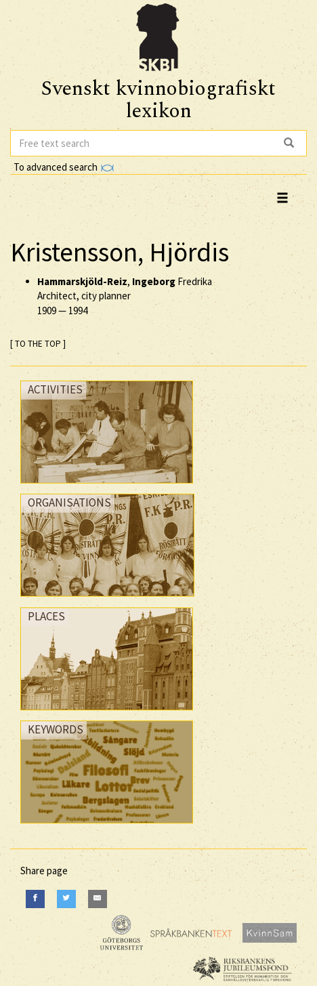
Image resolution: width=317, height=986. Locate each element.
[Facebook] (35, 899)
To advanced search (64, 166)
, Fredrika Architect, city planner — (124, 296)
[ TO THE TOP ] (38, 343)
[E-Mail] (97, 899)
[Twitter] (66, 899)
